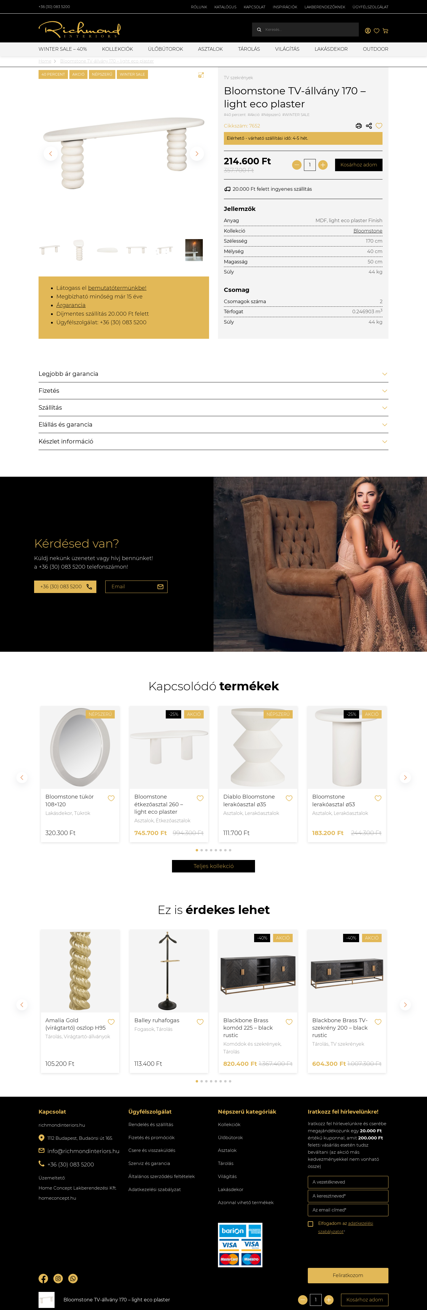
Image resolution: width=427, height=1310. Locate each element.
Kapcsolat (254, 7)
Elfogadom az (345, 1227)
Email (118, 586)
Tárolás (249, 49)
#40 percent (235, 114)
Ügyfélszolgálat (370, 7)
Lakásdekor (331, 49)
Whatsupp (73, 1278)
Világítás (287, 49)
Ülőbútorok (165, 49)
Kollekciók (117, 49)
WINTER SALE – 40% (63, 49)
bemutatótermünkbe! (117, 288)
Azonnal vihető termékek (246, 1202)
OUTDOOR (375, 49)
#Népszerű (271, 114)
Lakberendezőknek (325, 7)
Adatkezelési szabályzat (154, 1189)
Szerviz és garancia (149, 1163)
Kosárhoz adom (358, 165)
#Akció (253, 114)
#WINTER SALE (296, 114)
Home (45, 61)
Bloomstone (368, 231)
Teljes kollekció (214, 866)
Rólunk (199, 7)
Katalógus (225, 7)
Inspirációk (285, 7)
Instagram (58, 1278)
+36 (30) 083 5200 (54, 6)
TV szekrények (238, 77)
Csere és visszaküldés (151, 1150)
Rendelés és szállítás (150, 1124)
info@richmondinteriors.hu (83, 1151)
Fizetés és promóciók (151, 1137)
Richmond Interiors (80, 29)
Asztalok (210, 49)
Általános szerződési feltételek (161, 1176)
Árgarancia (71, 305)
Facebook (43, 1278)
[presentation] (353, 1252)
